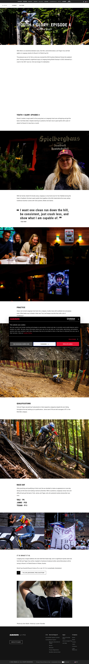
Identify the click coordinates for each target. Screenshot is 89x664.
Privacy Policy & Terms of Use (43, 662)
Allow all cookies (68, 344)
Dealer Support (52, 639)
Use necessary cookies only (21, 344)
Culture (21, 5)
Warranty (51, 647)
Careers (74, 642)
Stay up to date (16, 642)
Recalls (50, 645)
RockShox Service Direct (54, 652)
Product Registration (54, 649)
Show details (72, 339)
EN (86, 1)
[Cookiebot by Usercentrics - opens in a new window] (68, 319)
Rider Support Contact (54, 637)
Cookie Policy (28, 333)
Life (4, 5)
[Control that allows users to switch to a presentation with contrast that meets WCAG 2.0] (66, 662)
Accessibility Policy (56, 662)
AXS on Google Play (67, 641)
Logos (73, 644)
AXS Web (65, 643)
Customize (45, 344)
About (73, 637)
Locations (74, 646)
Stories (14, 5)
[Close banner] (78, 319)
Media (73, 639)
